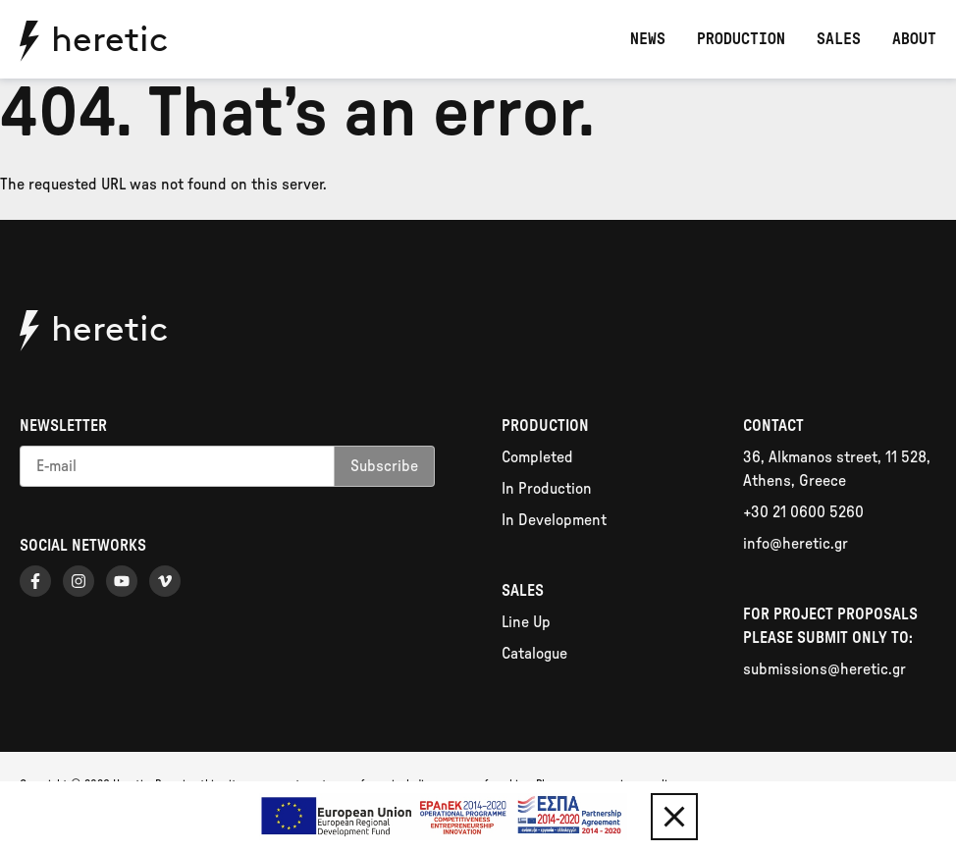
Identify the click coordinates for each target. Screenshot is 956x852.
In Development (554, 520)
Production (741, 39)
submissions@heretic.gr (824, 669)
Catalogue (534, 654)
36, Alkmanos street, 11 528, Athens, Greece (836, 469)
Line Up (526, 622)
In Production (547, 489)
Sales (839, 39)
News (647, 39)
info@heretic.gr (795, 544)
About (914, 39)
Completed (537, 457)
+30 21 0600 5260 (803, 512)
